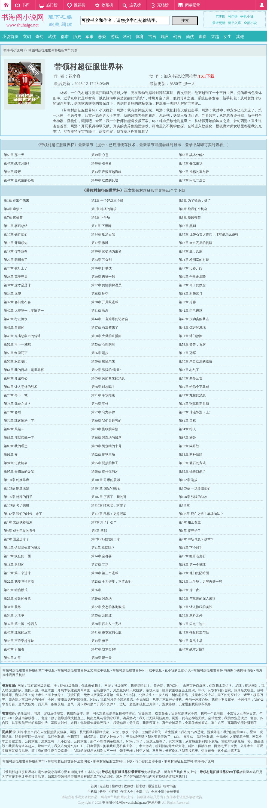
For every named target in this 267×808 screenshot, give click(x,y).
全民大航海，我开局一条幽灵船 (41, 704)
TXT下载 (206, 76)
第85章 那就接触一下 (19, 438)
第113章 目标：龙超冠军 (108, 514)
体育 (140, 36)
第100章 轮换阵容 (16, 480)
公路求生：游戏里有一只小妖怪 (48, 741)
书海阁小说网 (22, 17)
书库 (26, 5)
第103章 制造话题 (16, 488)
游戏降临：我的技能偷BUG (227, 732)
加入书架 (172, 76)
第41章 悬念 (99, 310)
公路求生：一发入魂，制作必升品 (163, 695)
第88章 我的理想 (16, 446)
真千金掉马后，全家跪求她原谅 (185, 723)
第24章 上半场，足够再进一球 (200, 581)
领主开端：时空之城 (134, 751)
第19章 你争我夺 (16, 251)
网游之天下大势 (225, 746)
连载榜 (135, 5)
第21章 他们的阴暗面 (194, 573)
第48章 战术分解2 (191, 155)
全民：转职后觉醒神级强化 (67, 699)
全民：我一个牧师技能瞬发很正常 (121, 121)
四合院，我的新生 (166, 686)
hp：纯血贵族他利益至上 (171, 121)
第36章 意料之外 (190, 615)
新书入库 (234, 23)
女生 (227, 36)
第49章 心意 (99, 155)
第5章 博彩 (99, 531)
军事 (90, 36)
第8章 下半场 (100, 217)
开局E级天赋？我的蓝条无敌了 (148, 737)
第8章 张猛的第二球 (105, 539)
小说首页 (10, 36)
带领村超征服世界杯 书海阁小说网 (189, 761)
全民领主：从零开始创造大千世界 (93, 115)
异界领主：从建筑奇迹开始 (223, 115)
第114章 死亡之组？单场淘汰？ (201, 514)
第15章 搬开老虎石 (192, 556)
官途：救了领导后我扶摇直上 (62, 718)
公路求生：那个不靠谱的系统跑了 (98, 741)
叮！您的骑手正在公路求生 (51, 751)
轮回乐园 (31, 690)
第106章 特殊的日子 (18, 497)
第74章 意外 (99, 404)
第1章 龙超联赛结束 (18, 522)
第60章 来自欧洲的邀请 (195, 361)
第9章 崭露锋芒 (190, 217)
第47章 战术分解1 (16, 163)
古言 (152, 36)
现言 (165, 36)
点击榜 (104, 786)
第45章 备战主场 (190, 163)
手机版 (92, 792)
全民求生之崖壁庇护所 (232, 737)
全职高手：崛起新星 (82, 737)
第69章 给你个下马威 (194, 387)
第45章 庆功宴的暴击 (194, 319)
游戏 (115, 36)
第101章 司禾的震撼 (105, 480)
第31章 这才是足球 (17, 285)
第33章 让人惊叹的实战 (195, 607)
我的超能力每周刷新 (140, 115)
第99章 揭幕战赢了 (192, 471)
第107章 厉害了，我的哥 (108, 497)
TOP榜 (220, 16)
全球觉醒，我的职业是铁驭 (227, 718)
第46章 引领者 (101, 163)
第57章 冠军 (187, 353)
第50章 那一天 (182, 83)
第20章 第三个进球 (104, 573)
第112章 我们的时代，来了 (23, 514)
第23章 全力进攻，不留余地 (111, 581)
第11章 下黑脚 (101, 226)
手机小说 (246, 16)
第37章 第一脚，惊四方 (20, 624)
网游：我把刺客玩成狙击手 (177, 110)
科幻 (127, 36)
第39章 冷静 (187, 302)
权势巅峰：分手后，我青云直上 (136, 723)
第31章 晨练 (12, 607)
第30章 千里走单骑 (192, 277)
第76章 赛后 (12, 412)
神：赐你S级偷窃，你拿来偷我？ (77, 686)
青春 (202, 36)
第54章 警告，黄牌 (192, 344)
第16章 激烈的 (14, 565)
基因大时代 (59, 723)
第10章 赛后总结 (16, 226)
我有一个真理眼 (212, 713)
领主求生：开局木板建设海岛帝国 (65, 690)
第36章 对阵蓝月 (190, 294)
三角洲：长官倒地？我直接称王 (175, 751)
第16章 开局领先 (16, 243)
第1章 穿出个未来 (16, 200)
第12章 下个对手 (190, 548)
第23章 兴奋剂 (101, 260)
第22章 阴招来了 (16, 260)
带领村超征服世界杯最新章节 (23, 761)
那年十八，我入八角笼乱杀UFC (60, 746)
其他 (240, 36)
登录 (261, 5)
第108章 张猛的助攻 (193, 497)
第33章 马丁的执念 (192, 285)
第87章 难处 (187, 438)
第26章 (96, 590)
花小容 (74, 76)
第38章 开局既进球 (104, 302)
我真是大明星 (244, 690)
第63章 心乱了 (189, 370)
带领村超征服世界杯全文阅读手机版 (83, 670)
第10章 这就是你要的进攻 (22, 548)
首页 (5, 5)
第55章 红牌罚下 (16, 353)
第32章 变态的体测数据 (108, 607)
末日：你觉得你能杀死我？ (90, 723)
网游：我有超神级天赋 (134, 110)
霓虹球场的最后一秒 (236, 741)
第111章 (184, 505)
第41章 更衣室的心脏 (19, 180)
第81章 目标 (187, 421)
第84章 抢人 (187, 429)
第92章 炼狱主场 (103, 454)
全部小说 (250, 23)
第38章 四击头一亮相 (106, 624)
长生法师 (24, 713)
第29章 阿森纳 (101, 598)
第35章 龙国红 (101, 615)
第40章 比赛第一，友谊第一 (24, 310)
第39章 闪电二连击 (192, 180)
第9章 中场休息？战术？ (196, 539)
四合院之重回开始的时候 (26, 699)
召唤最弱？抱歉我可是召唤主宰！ (111, 746)
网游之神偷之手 (111, 737)
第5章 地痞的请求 (104, 209)
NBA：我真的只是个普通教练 (111, 699)
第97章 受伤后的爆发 (19, 471)
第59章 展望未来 (103, 361)
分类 (102, 792)
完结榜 (163, 5)
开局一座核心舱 (196, 699)
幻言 (177, 36)
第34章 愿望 (12, 294)
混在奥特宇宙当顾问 (79, 131)
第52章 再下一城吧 (17, 344)
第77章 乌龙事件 (103, 412)
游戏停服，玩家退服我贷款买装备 (186, 704)
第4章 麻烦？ (13, 209)
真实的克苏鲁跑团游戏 (130, 126)
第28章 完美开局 (16, 277)
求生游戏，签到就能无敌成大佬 (162, 746)
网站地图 (154, 802)
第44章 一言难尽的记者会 (109, 319)
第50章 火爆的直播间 (106, 336)
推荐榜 (79, 5)
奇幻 (39, 36)
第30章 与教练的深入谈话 (197, 598)
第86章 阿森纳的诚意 (106, 438)
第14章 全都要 (101, 556)
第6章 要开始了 (190, 531)
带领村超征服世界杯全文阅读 (69, 761)
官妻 (253, 718)
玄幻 (27, 36)
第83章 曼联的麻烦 (104, 429)
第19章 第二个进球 (17, 573)
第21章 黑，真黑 (190, 251)
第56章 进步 (99, 353)
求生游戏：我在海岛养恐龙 (184, 732)
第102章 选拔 (188, 480)
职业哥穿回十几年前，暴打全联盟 (39, 737)
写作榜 (233, 16)
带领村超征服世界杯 (20, 772)
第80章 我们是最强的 (106, 421)
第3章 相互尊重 (190, 522)
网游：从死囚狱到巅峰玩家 (89, 732)
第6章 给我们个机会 (193, 209)
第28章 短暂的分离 (17, 598)
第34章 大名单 (14, 615)
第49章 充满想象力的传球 (22, 336)
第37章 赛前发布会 (17, 302)
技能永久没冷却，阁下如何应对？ (215, 695)
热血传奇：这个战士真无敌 (221, 751)
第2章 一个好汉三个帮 (107, 200)
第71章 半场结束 (103, 395)
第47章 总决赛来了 (104, 327)
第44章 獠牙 (12, 172)
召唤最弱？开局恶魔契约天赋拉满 (117, 690)
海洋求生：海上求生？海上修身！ (39, 695)
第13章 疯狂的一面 (17, 556)
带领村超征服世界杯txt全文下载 (158, 190)
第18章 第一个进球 (192, 565)
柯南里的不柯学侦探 (168, 126)
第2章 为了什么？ (104, 522)
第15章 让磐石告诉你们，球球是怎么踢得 (208, 234)
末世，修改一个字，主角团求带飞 (136, 732)
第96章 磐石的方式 (192, 463)
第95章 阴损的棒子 (104, 463)
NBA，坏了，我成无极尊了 (146, 741)
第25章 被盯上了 (16, 268)
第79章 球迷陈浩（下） (20, 421)
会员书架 (173, 792)
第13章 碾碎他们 (16, 234)
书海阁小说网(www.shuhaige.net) (125, 802)
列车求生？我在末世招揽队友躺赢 (41, 732)
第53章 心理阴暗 (103, 344)
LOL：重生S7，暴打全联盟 (193, 737)
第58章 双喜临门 (16, 361)
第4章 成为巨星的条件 (20, 531)
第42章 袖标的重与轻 (194, 172)
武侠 (52, 36)
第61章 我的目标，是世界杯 (24, 370)
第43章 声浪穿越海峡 (106, 172)
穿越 (215, 36)
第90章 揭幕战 (189, 446)
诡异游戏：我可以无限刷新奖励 (146, 718)
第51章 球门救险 (190, 336)
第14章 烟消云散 (103, 234)
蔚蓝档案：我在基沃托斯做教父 (123, 131)
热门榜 (51, 5)
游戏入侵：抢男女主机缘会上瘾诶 (170, 690)
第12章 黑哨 (187, 226)
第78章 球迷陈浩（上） (195, 412)
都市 (64, 36)
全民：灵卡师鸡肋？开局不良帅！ (91, 704)
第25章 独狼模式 (16, 590)
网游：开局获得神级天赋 (90, 126)
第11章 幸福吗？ (103, 548)
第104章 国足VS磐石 (106, 488)
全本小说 (157, 792)
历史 (77, 36)
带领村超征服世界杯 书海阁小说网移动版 (223, 670)
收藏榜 (107, 5)
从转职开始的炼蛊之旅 (212, 121)
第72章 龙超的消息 (192, 395)
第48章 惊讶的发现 (192, 327)
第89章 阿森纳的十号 (106, 446)
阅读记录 (192, 5)
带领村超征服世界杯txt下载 (112, 761)
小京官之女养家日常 (241, 713)
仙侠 (190, 36)
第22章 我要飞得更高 (19, 581)
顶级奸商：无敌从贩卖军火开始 (90, 695)
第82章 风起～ (14, 429)
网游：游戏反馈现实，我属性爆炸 (58, 713)
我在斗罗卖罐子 (222, 699)
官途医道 (144, 713)
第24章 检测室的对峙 (194, 260)
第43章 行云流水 (16, 319)
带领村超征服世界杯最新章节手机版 (28, 670)
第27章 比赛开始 (190, 268)
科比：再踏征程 (199, 746)
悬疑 (102, 36)
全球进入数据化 (199, 126)
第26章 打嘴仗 (101, 268)
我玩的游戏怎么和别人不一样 (95, 751)
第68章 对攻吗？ (103, 387)
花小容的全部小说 (178, 670)
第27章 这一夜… (190, 590)
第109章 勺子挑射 (16, 505)
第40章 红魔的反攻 (104, 180)
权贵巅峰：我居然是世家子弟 (176, 713)
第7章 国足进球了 (16, 539)
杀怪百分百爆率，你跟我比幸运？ (207, 686)
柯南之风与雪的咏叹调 (103, 718)
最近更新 (218, 23)
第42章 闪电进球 (190, 310)
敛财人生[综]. (126, 695)
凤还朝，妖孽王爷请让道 (178, 115)
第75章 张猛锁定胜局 (194, 404)
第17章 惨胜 (99, 243)
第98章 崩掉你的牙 (104, 471)
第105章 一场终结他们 (195, 488)
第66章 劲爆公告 (190, 378)
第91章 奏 (11, 454)
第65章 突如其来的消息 (108, 378)
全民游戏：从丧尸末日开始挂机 (159, 699)
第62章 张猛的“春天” (106, 370)
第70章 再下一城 (16, 395)
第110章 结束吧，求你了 (108, 505)
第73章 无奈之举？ (17, 404)
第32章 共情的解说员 (106, 285)
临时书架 (169, 786)
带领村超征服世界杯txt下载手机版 (137, 670)
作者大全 (127, 792)
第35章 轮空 (99, 294)
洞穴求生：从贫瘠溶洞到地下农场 (193, 741)
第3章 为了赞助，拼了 (195, 200)
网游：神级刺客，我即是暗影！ (127, 686)
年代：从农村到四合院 (214, 690)
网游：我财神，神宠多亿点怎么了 (228, 110)
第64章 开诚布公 (16, 378)
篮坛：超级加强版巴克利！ (139, 704)
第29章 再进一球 (103, 277)
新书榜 (140, 786)
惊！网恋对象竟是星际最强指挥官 (110, 713)
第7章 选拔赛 (13, 217)
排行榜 (113, 792)
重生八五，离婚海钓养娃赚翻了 (234, 723)
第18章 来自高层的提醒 (195, 243)
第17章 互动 (99, 565)
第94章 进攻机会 (16, 463)
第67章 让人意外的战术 (20, 387)
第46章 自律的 (14, 327)
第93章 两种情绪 (190, 454)
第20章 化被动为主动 (106, 251)
